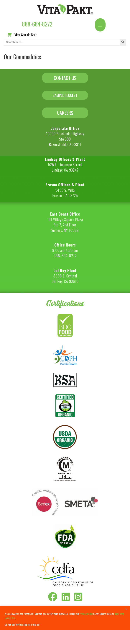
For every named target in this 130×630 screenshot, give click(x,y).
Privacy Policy (86, 614)
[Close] (126, 609)
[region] (65, 618)
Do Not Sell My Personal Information (22, 624)
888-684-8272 (37, 24)
